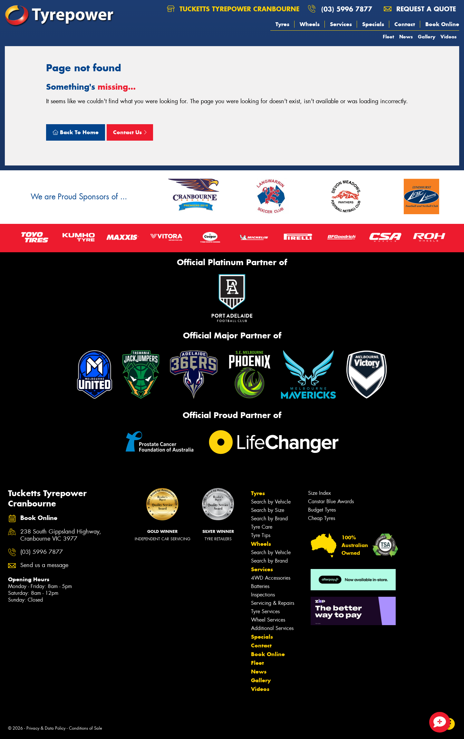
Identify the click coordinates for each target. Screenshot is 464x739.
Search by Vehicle (271, 501)
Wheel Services (268, 619)
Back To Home (76, 132)
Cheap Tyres (321, 518)
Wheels (310, 24)
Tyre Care (261, 527)
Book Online (442, 24)
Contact (404, 24)
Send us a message (44, 565)
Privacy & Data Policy (45, 728)
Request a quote (420, 9)
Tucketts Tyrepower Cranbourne (233, 9)
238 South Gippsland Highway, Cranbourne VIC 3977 (60, 535)
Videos (448, 37)
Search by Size (267, 510)
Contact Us (130, 132)
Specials (373, 24)
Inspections (263, 594)
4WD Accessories (270, 577)
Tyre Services (265, 611)
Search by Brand (269, 518)
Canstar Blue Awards (331, 501)
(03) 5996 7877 (346, 9)
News (406, 37)
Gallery (426, 37)
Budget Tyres (322, 509)
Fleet (388, 37)
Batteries (260, 586)
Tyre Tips (260, 535)
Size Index (319, 493)
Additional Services (272, 628)
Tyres (282, 24)
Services (341, 24)
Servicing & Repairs (272, 603)
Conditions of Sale (85, 728)
